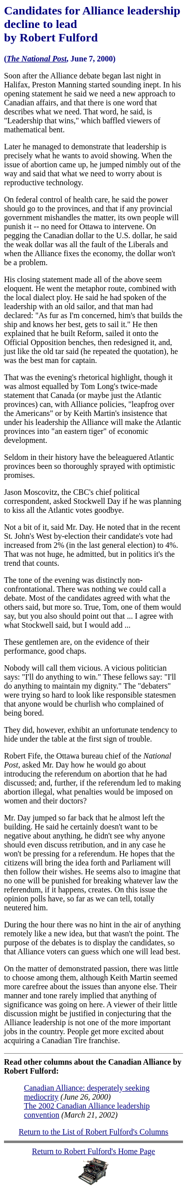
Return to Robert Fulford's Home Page (93, 1151)
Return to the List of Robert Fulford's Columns (93, 1132)
